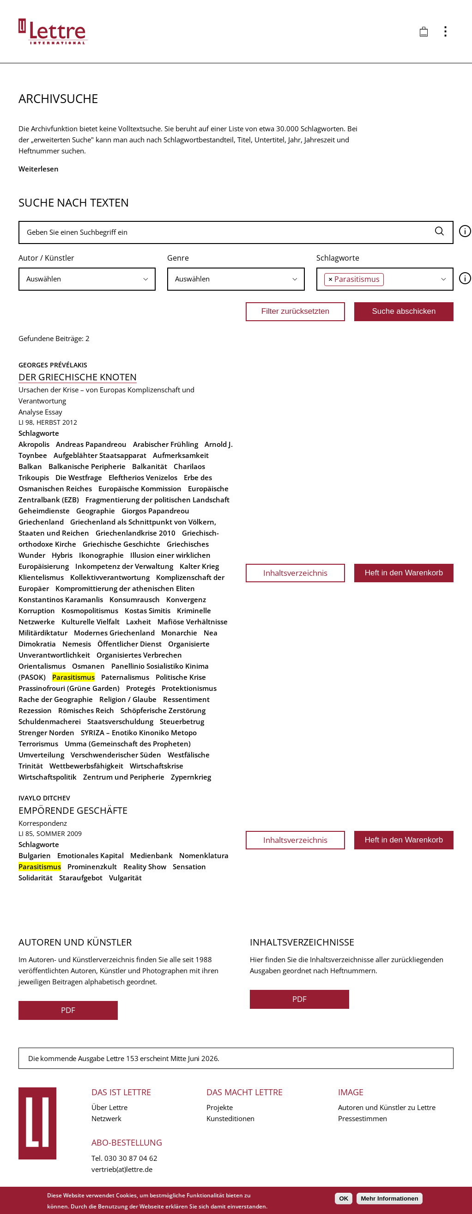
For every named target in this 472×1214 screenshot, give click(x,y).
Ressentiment (186, 699)
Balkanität (149, 466)
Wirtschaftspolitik (47, 776)
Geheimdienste (44, 510)
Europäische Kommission (140, 488)
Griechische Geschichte (121, 544)
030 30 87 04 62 (130, 1158)
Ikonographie (101, 555)
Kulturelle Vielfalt (90, 621)
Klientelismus (41, 577)
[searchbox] (87, 279)
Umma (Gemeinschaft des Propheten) (128, 743)
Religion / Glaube (128, 699)
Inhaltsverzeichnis (295, 572)
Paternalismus (125, 677)
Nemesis (76, 643)
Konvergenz (186, 599)
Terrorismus (38, 743)
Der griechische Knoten (77, 377)
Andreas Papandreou (91, 444)
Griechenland (41, 521)
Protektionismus (189, 688)
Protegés (140, 688)
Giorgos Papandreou (155, 510)
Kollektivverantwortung (110, 577)
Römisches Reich (86, 710)
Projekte (219, 1107)
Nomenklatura (204, 855)
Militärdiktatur (42, 632)
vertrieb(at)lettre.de (121, 1169)
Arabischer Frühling (165, 444)
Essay (53, 411)
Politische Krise (181, 677)
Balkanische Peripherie (87, 466)
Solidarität (35, 877)
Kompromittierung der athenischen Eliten (125, 588)
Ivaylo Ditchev (44, 797)
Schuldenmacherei (49, 721)
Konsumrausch (134, 599)
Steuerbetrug (182, 721)
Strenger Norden (46, 732)
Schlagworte (337, 258)
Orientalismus (42, 666)
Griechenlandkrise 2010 (135, 532)
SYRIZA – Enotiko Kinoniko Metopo (139, 732)
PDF (68, 1010)
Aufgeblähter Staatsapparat (100, 455)
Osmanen (88, 666)
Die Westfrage (78, 477)
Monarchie (179, 632)
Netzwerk (106, 1118)
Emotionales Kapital (90, 855)
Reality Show (144, 866)
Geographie (95, 510)
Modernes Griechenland (114, 632)
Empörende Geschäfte (72, 810)
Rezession (35, 710)
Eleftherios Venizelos (143, 477)
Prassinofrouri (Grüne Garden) (69, 688)
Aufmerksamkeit (181, 455)
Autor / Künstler (46, 258)
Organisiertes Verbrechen (139, 654)
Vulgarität (125, 877)
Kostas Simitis (147, 610)
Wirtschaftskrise (156, 765)
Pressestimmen (362, 1118)
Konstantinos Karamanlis (60, 599)
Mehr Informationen (389, 1198)
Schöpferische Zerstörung (163, 710)
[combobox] (87, 279)
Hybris (62, 555)
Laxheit (138, 621)
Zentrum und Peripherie (123, 776)
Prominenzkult (92, 866)
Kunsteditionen (230, 1118)
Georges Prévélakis (52, 364)
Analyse (30, 411)
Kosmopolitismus (89, 610)
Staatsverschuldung (120, 721)
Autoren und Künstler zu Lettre (387, 1107)
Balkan (30, 466)
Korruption (36, 610)
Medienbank (151, 855)
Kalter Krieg (199, 566)
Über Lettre (109, 1107)
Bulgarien (34, 855)
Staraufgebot (81, 877)
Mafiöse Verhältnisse (192, 621)
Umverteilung (41, 754)
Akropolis (33, 444)
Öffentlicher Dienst (129, 643)
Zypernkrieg (191, 776)
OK (343, 1198)
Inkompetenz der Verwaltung (124, 566)
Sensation (189, 866)
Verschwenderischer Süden (116, 754)
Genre (178, 258)
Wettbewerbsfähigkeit (86, 765)
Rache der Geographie (55, 699)
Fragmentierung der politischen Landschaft (157, 499)
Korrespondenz (42, 823)
